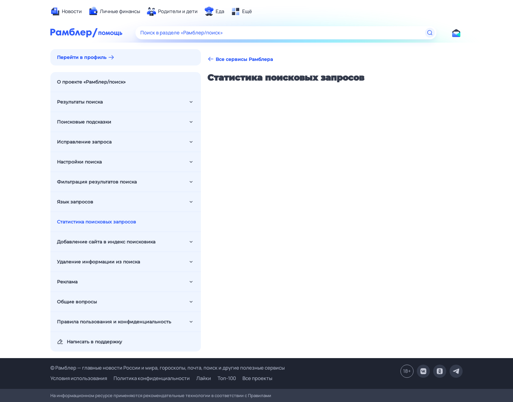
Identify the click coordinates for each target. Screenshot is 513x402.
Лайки (203, 378)
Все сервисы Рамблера (240, 59)
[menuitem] (66, 11)
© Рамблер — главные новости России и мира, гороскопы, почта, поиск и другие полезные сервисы (167, 367)
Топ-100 (227, 378)
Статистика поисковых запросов (96, 222)
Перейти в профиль (81, 57)
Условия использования (78, 378)
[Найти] (429, 32)
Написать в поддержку (89, 341)
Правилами (259, 395)
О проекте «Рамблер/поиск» (91, 82)
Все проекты (257, 378)
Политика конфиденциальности (152, 378)
